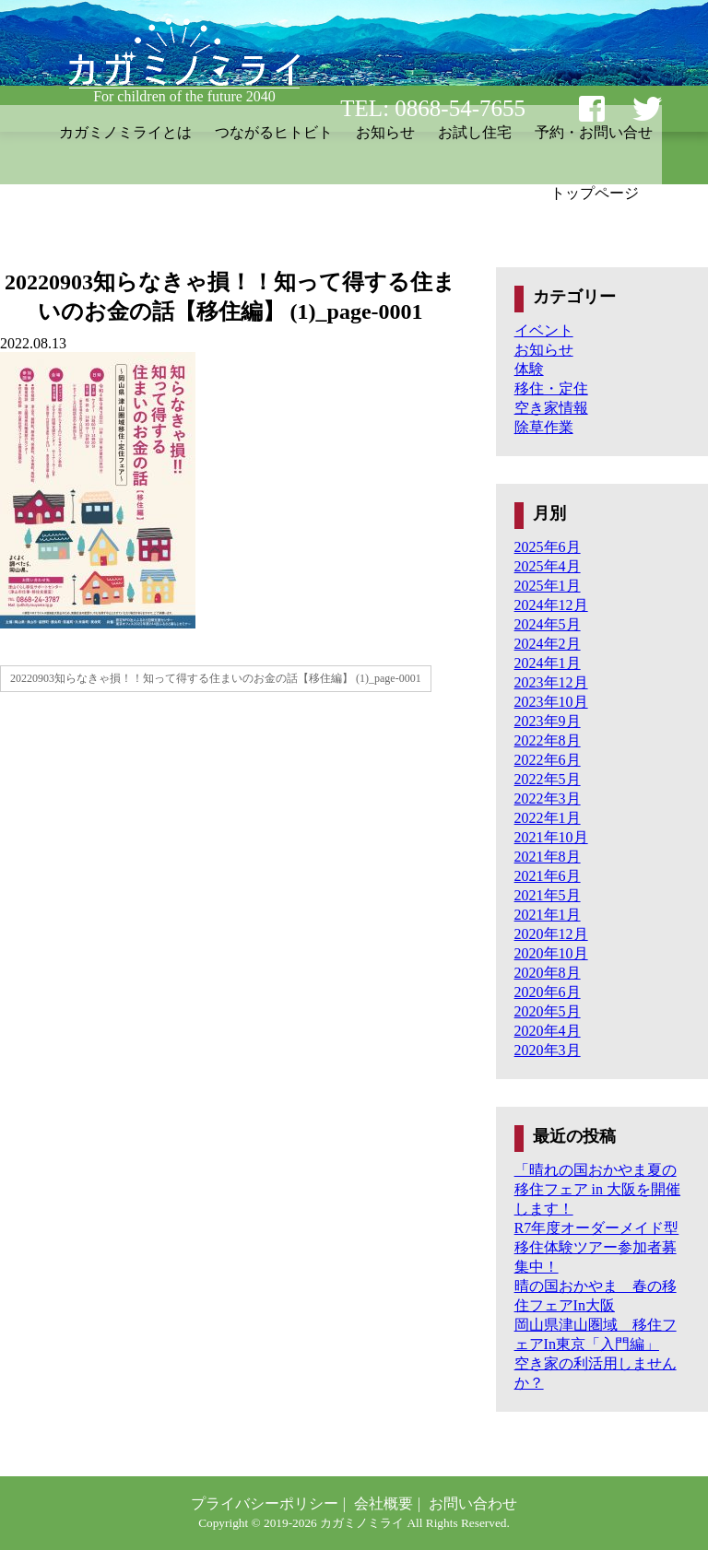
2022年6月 (547, 760)
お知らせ (385, 132)
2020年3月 (547, 1050)
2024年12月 (551, 605)
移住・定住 (551, 388)
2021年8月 (547, 856)
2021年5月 (547, 895)
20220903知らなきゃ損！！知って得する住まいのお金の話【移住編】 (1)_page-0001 (215, 678)
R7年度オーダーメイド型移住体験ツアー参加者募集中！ (596, 1247)
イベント (543, 330)
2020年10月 (551, 953)
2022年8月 (547, 740)
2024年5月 (547, 624)
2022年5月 (547, 779)
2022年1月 (547, 818)
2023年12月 (551, 682)
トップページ (594, 193)
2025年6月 (547, 547)
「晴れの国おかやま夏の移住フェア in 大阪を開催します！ (597, 1189)
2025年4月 (547, 566)
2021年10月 (551, 837)
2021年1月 (547, 914)
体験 (529, 369)
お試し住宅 (475, 132)
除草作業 (543, 427)
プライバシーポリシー (264, 1503)
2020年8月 (547, 972)
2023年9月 (547, 721)
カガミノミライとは (125, 132)
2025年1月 (547, 585)
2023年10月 (551, 702)
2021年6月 (547, 876)
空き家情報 (551, 408)
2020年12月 (551, 934)
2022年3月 (547, 798)
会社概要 (383, 1503)
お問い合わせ (473, 1503)
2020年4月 (547, 1031)
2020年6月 (547, 992)
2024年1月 (547, 663)
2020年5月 (547, 1011)
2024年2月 (547, 644)
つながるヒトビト (274, 132)
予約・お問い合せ (594, 132)
